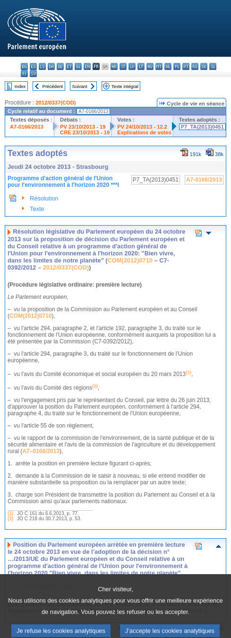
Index (20, 86)
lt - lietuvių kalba (141, 66)
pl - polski (176, 66)
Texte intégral (124, 86)
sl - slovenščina (212, 66)
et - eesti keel (69, 66)
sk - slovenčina (203, 66)
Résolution (44, 198)
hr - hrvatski (114, 66)
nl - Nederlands (167, 66)
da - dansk (51, 66)
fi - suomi (24, 73)
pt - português (185, 66)
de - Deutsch (60, 66)
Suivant (79, 86)
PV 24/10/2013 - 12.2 (142, 127)
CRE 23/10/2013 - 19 (85, 132)
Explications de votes (144, 132)
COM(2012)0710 (130, 260)
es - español (33, 66)
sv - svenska (33, 73)
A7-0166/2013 (26, 127)
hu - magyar (150, 66)
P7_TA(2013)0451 (202, 127)
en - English (87, 66)
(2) (10, 518)
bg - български (24, 66)
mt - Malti (159, 66)
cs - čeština (42, 66)
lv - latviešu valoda (132, 66)
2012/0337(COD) (55, 102)
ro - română (194, 66)
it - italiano (123, 66)
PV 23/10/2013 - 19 (82, 127)
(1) (10, 513)
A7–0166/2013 (41, 451)
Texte (37, 208)
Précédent (53, 86)
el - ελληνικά (78, 66)
